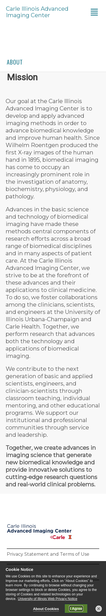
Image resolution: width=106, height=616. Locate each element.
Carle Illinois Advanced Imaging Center (37, 12)
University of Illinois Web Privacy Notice (47, 599)
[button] (99, 609)
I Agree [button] (76, 609)
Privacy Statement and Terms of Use (48, 554)
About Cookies (46, 609)
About (15, 62)
